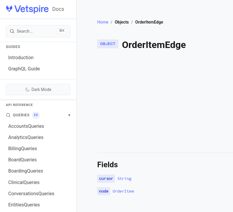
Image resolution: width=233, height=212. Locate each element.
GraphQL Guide (24, 69)
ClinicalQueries (23, 182)
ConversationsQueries (31, 193)
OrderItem (123, 191)
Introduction (21, 57)
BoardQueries (22, 160)
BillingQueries (22, 148)
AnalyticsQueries (26, 137)
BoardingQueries (25, 171)
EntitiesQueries (24, 205)
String (124, 178)
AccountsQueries (26, 126)
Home (102, 22)
